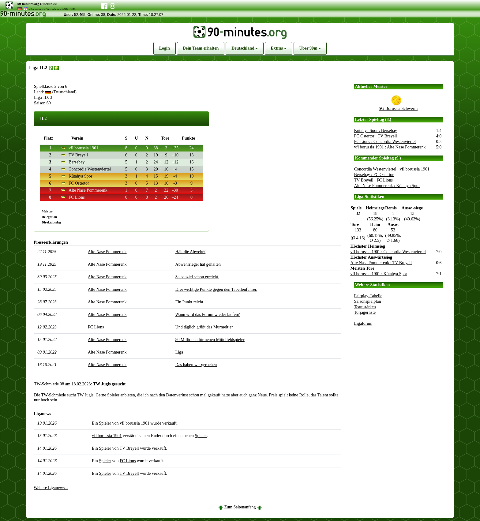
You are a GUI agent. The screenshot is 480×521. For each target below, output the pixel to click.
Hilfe (73, 9)
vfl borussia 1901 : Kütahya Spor (379, 274)
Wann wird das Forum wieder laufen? (207, 314)
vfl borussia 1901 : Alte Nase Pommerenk (390, 147)
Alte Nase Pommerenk (88, 190)
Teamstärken (365, 307)
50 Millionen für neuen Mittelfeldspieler (210, 339)
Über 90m (310, 48)
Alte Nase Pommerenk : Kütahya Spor (387, 185)
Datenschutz (52, 9)
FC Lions (77, 197)
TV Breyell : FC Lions (373, 180)
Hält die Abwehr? (190, 251)
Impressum (37, 9)
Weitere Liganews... (51, 487)
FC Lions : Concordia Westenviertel (385, 141)
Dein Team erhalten (201, 48)
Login (164, 48)
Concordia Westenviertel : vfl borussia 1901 (391, 169)
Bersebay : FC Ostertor (374, 174)
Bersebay (76, 162)
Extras (278, 48)
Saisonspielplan (367, 301)
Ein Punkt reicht (189, 302)
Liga (179, 352)
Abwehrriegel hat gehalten (198, 264)
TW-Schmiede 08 (49, 384)
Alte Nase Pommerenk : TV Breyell (381, 262)
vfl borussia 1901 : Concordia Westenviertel (388, 251)
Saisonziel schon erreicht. (197, 277)
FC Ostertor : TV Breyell (375, 136)
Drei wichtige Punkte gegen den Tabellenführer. (216, 289)
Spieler (105, 423)
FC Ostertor (79, 183)
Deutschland (244, 48)
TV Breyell (78, 155)
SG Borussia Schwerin (398, 108)
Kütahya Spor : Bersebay (375, 130)
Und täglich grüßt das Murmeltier (204, 327)
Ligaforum (363, 323)
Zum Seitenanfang (240, 507)
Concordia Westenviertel (90, 169)
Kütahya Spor (80, 176)
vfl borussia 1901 (83, 148)
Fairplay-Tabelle (368, 296)
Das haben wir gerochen (196, 364)
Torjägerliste (365, 312)
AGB (65, 9)
